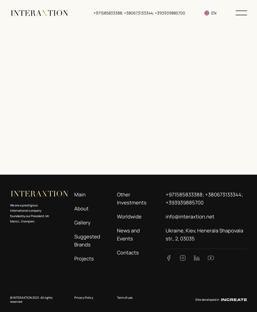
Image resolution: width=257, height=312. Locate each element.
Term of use (125, 297)
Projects (84, 258)
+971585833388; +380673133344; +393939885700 (140, 13)
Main (80, 194)
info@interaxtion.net (190, 216)
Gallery (82, 222)
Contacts (128, 252)
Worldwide (129, 216)
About (81, 208)
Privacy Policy (83, 297)
